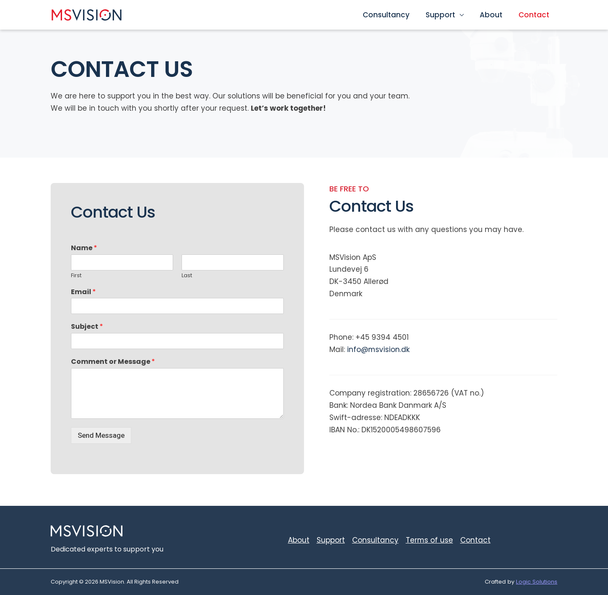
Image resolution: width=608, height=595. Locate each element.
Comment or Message (113, 362)
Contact (534, 15)
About (493, 15)
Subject (87, 326)
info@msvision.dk (378, 349)
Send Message (101, 435)
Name (84, 248)
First (76, 275)
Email (83, 292)
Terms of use (429, 540)
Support (444, 15)
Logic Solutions (536, 582)
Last (187, 275)
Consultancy (392, 15)
